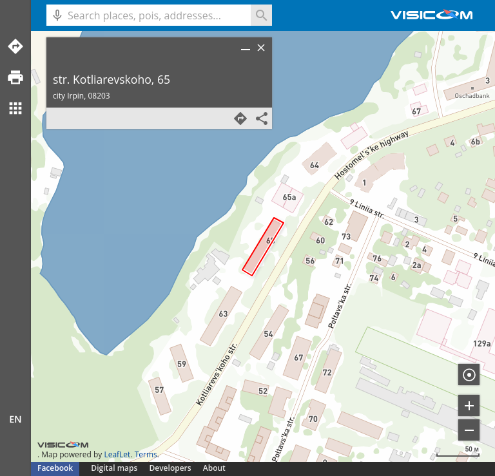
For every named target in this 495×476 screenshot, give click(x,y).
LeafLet (117, 454)
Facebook (55, 467)
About (214, 467)
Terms (146, 454)
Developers (170, 467)
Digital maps (115, 467)
